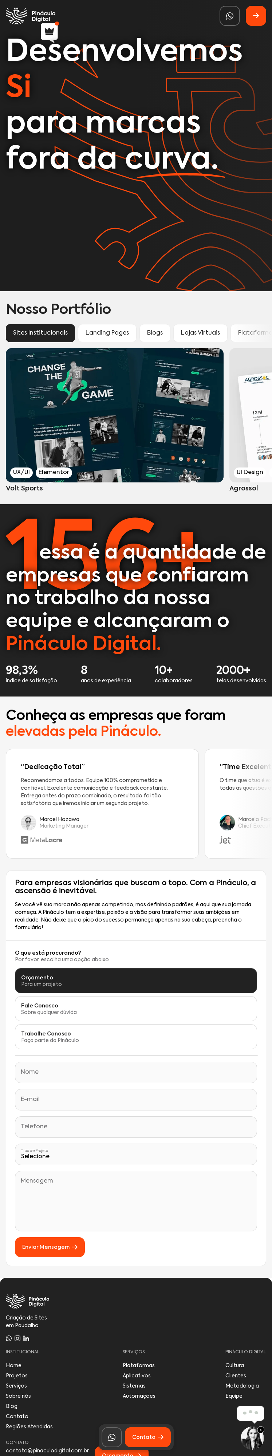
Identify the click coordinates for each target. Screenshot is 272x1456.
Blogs (155, 333)
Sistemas (134, 1386)
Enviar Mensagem (50, 1247)
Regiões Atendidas (29, 1426)
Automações (139, 1396)
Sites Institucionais (40, 333)
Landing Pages (107, 333)
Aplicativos (137, 1375)
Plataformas (139, 1365)
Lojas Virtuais (200, 333)
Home (13, 1365)
